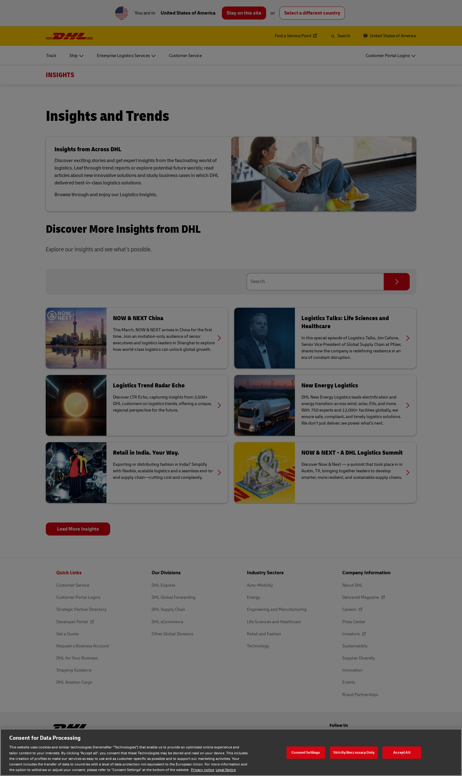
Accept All (402, 752)
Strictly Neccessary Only (353, 752)
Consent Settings (305, 752)
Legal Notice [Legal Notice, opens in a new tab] (226, 770)
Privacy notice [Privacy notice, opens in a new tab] (202, 770)
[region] (231, 752)
